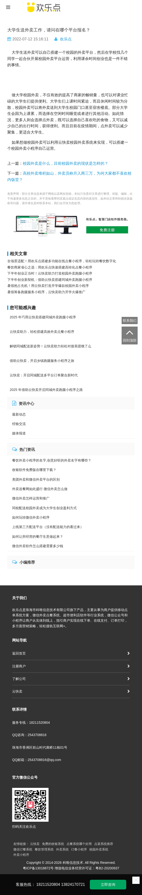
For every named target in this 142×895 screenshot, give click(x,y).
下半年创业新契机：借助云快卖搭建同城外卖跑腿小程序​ (49, 280)
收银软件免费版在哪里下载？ (34, 470)
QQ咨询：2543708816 (29, 735)
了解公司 (71, 678)
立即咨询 (108, 884)
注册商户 (71, 666)
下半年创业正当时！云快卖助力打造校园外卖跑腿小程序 (49, 273)
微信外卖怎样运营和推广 (31, 498)
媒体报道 (19, 433)
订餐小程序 (79, 849)
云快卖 (71, 691)
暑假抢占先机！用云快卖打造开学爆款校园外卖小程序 (48, 286)
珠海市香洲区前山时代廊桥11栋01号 (39, 747)
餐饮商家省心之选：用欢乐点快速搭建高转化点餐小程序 (49, 267)
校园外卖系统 (98, 849)
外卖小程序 (21, 855)
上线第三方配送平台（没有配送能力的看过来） (48, 527)
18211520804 (48, 884)
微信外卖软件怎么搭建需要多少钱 (37, 546)
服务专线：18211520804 (31, 722)
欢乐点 (66, 39)
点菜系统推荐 (103, 844)
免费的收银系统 (53, 844)
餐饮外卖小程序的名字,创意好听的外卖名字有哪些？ (51, 460)
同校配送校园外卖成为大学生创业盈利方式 (44, 508)
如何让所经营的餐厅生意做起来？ (37, 536)
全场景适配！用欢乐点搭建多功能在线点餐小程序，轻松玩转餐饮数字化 (61, 261)
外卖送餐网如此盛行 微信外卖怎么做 (39, 489)
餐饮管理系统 (44, 849)
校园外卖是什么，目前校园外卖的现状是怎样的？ (65, 163)
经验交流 (19, 424)
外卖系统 (62, 849)
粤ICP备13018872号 (38, 868)
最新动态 (19, 414)
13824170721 (73, 884)
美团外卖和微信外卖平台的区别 (36, 479)
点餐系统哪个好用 (79, 844)
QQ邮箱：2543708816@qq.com (36, 760)
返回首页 (71, 653)
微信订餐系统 (22, 849)
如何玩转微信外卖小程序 (31, 517)
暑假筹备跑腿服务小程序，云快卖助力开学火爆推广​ (46, 292)
